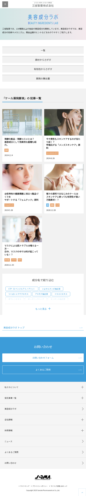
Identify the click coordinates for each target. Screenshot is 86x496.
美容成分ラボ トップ (13, 327)
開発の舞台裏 (43, 78)
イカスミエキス (61, 294)
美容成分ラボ (10, 408)
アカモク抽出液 (41, 294)
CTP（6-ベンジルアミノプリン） (21, 288)
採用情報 (8, 430)
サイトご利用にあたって (59, 486)
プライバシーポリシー (40, 486)
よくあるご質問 (43, 369)
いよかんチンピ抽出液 (51, 288)
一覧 (43, 50)
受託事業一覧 (10, 397)
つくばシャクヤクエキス (18, 294)
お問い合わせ (10, 462)
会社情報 (8, 419)
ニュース (8, 441)
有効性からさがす (43, 69)
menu (5, 4)
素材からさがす (43, 59)
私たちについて (11, 387)
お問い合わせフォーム (43, 357)
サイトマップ (24, 486)
